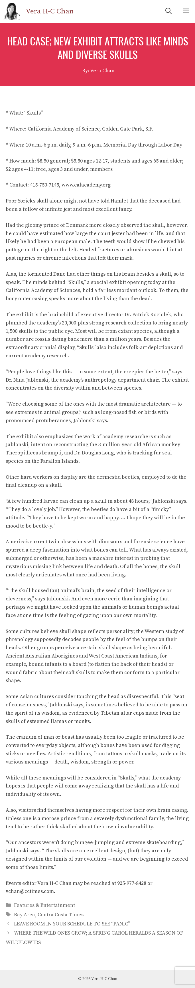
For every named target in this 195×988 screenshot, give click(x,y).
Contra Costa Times (61, 914)
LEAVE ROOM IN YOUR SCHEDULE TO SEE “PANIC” (72, 924)
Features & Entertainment (44, 905)
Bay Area (24, 914)
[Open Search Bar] (168, 11)
